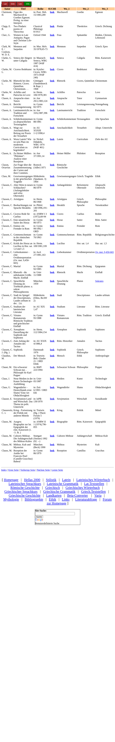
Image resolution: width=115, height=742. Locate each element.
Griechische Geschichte (24, 495)
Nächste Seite (43, 470)
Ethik (52, 499)
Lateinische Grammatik (62, 484)
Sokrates (99, 281)
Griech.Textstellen (93, 491)
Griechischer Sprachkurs (20, 491)
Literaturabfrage (86, 499)
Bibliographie (34, 499)
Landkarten (53, 495)
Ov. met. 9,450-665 (104, 252)
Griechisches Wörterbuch (83, 487)
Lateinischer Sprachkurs (25, 484)
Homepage (11, 480)
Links (66, 499)
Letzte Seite (57, 470)
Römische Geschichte (25, 487)
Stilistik (51, 480)
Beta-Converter (77, 495)
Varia (97, 495)
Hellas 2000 (32, 480)
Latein (66, 480)
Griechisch (52, 487)
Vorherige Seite (27, 470)
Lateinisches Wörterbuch (93, 480)
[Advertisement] (18, 570)
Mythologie (11, 499)
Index (4, 470)
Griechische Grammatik (59, 491)
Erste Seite (13, 470)
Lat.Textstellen (94, 484)
